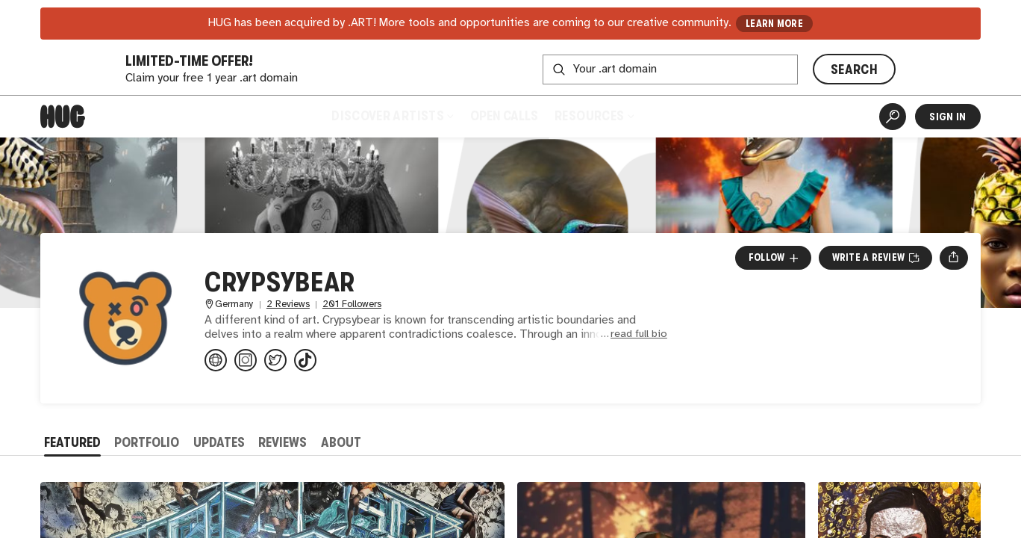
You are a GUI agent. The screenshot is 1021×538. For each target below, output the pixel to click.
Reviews (282, 442)
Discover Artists (392, 115)
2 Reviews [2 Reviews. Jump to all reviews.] (288, 304)
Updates (219, 442)
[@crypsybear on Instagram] (245, 360)
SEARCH (854, 69)
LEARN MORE (774, 23)
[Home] (62, 116)
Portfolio (146, 442)
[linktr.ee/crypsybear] (215, 360)
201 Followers (351, 304)
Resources (594, 115)
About (341, 442)
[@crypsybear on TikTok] (305, 360)
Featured (72, 442)
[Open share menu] (953, 258)
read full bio (639, 334)
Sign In (947, 117)
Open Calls (504, 115)
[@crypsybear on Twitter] (275, 360)
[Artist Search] (892, 116)
